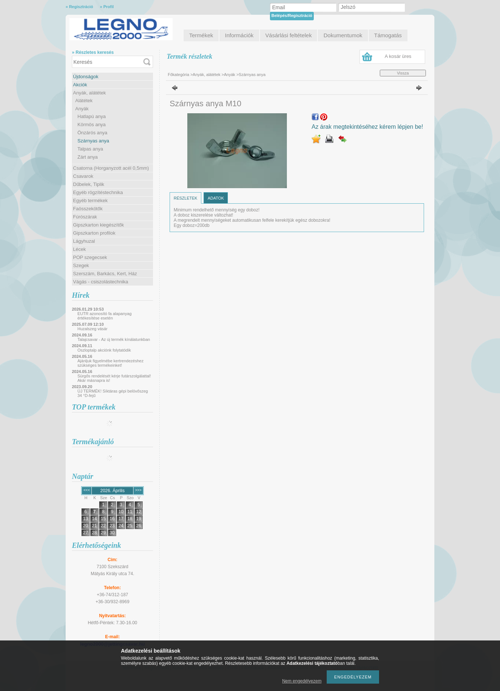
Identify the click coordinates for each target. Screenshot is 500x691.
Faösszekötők (88, 208)
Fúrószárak (85, 217)
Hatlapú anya (91, 116)
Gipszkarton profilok (94, 233)
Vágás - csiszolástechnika (100, 281)
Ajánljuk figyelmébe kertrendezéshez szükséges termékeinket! (110, 363)
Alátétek (84, 100)
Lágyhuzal (84, 241)
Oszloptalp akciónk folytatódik (104, 350)
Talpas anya (90, 149)
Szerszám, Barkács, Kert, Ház (105, 273)
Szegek (81, 265)
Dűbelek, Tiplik (88, 184)
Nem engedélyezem (302, 681)
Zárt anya (87, 157)
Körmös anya (91, 124)
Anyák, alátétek (89, 93)
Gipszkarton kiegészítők (98, 225)
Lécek (79, 249)
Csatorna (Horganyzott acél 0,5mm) (111, 168)
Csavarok (83, 176)
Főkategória (178, 74)
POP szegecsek (90, 257)
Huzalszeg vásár (92, 329)
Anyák (81, 108)
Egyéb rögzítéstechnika (98, 192)
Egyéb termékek (90, 200)
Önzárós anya (92, 132)
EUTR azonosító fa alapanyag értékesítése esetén (104, 315)
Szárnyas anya (93, 141)
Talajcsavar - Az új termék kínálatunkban (113, 339)
